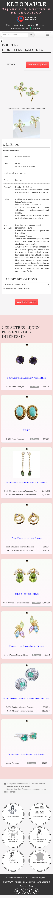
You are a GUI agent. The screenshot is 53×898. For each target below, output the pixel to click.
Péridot (18, 187)
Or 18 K (18, 164)
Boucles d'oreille (38, 784)
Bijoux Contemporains (18, 784)
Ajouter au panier (37, 64)
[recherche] (31, 34)
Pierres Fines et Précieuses (18, 786)
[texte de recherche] (14, 34)
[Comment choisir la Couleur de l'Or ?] (16, 289)
